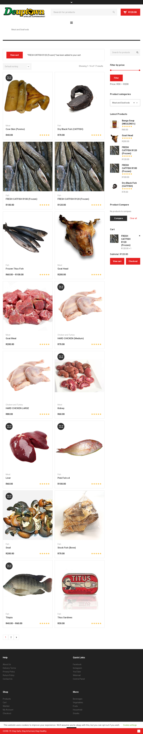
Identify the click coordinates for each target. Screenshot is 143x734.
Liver (8, 478)
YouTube (77, 672)
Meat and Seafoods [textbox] (123, 102)
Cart (5, 702)
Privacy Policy (9, 672)
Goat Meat (11, 338)
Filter (116, 78)
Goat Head (63, 268)
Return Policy (8, 675)
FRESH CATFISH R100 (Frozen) (21, 199)
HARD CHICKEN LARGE (17, 408)
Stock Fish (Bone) (67, 547)
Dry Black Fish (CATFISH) (70, 129)
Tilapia (9, 617)
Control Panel (79, 679)
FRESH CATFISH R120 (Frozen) (73, 199)
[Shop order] (17, 66)
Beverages (77, 699)
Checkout (133, 261)
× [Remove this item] (139, 235)
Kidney (61, 408)
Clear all (133, 218)
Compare (118, 218)
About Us (7, 664)
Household (77, 710)
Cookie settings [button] (130, 725)
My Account (8, 710)
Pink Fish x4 (64, 478)
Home (5, 29)
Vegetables (78, 702)
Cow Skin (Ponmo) (15, 129)
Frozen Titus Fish (15, 268)
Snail (8, 547)
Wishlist (6, 706)
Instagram (77, 668)
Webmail (77, 675)
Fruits (75, 706)
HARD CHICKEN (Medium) (71, 338)
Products (7, 699)
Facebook (77, 664)
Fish (59, 125)
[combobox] (125, 102)
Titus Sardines (65, 617)
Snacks (76, 713)
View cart (14, 55)
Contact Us (7, 679)
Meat (8, 125)
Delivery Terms (9, 668)
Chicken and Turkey (66, 335)
